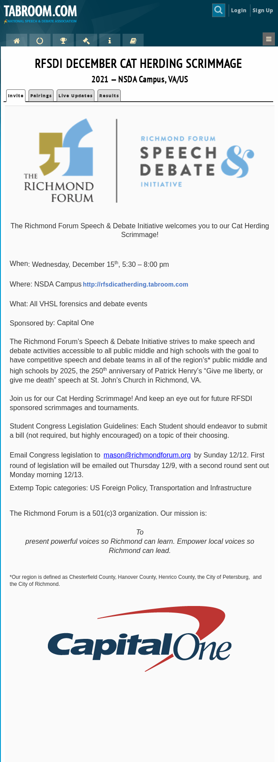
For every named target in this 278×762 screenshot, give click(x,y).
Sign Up (263, 10)
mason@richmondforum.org (147, 455)
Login (238, 10)
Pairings (41, 95)
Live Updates (75, 95)
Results (109, 95)
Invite (16, 95)
